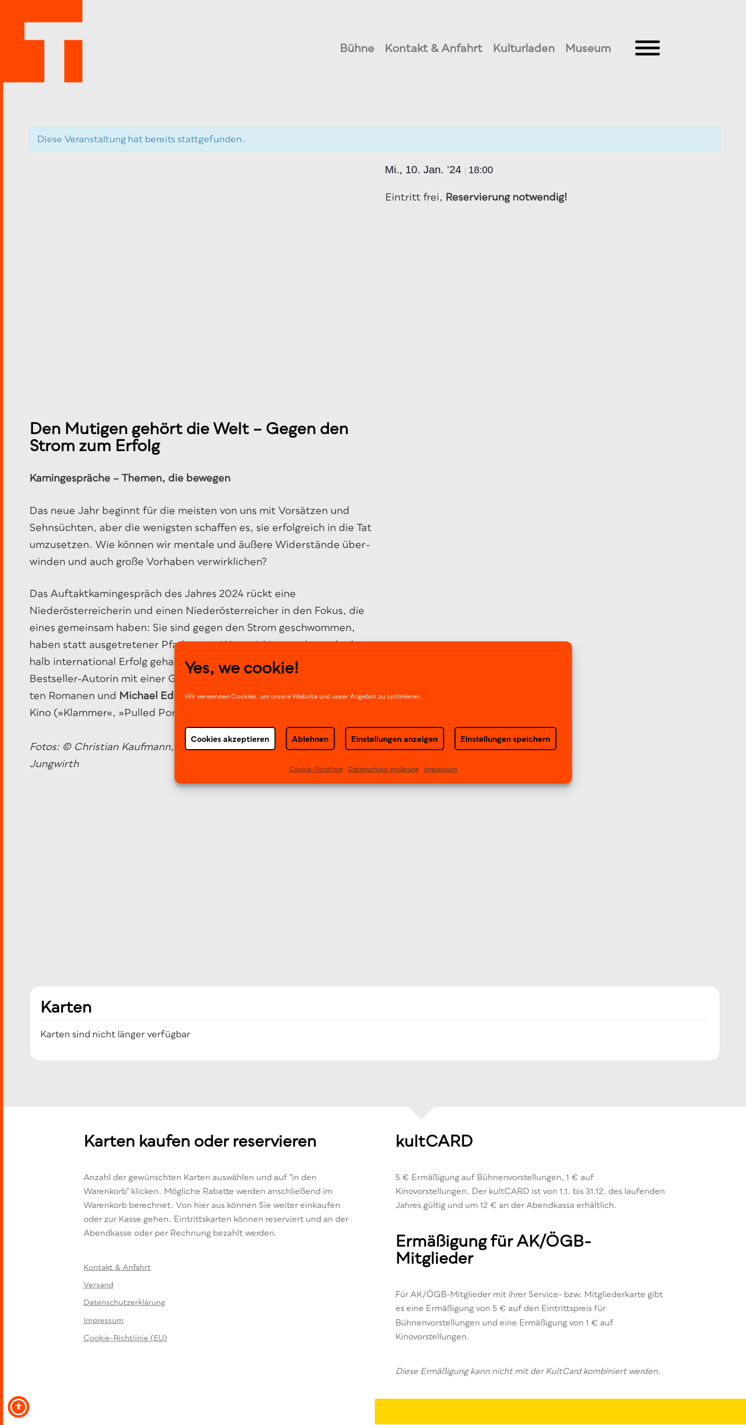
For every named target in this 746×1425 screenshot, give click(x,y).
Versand (98, 1284)
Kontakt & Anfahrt (434, 48)
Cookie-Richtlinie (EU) (125, 1337)
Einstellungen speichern (505, 738)
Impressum (440, 769)
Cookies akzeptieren (230, 738)
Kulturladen (524, 48)
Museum (588, 48)
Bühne (357, 48)
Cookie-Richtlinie (316, 769)
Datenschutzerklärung (124, 1302)
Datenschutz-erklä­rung (383, 769)
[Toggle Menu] (647, 48)
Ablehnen (310, 738)
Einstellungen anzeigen (394, 738)
